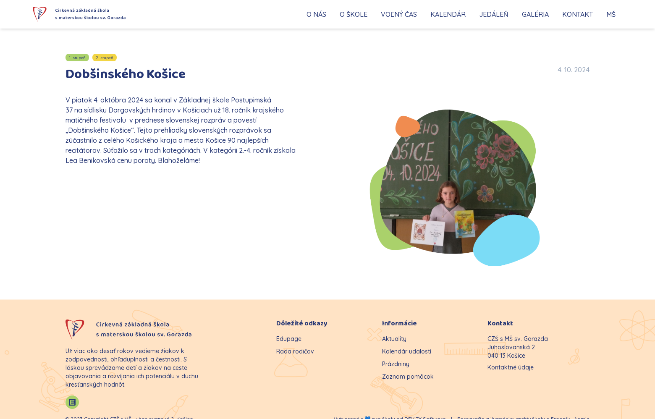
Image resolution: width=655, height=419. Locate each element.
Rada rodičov (295, 351)
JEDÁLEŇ (493, 14)
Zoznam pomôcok (408, 376)
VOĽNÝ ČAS (399, 14)
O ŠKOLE (353, 14)
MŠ (611, 14)
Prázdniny (395, 364)
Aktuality (394, 339)
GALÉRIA (535, 14)
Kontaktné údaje (510, 367)
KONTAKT (577, 14)
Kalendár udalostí (406, 351)
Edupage (288, 339)
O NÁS (316, 14)
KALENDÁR (448, 14)
